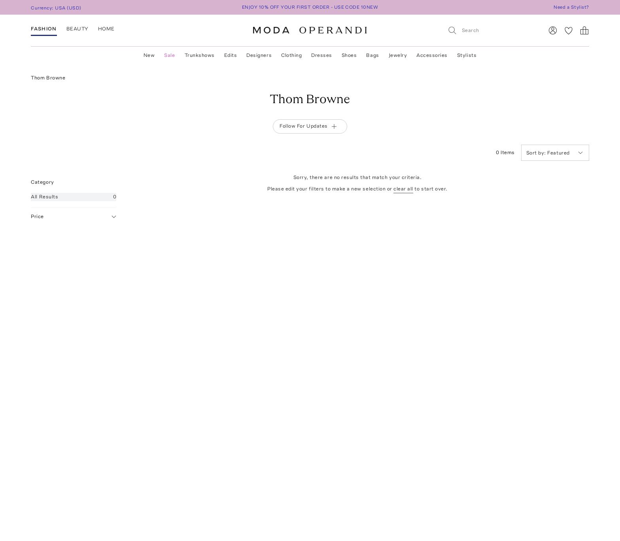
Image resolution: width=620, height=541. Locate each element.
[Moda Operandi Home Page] (310, 30)
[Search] (492, 30)
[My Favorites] (568, 30)
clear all (403, 189)
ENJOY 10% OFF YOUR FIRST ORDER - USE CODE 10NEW (310, 7)
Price (73, 217)
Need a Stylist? (571, 7)
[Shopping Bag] (584, 30)
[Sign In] (553, 30)
